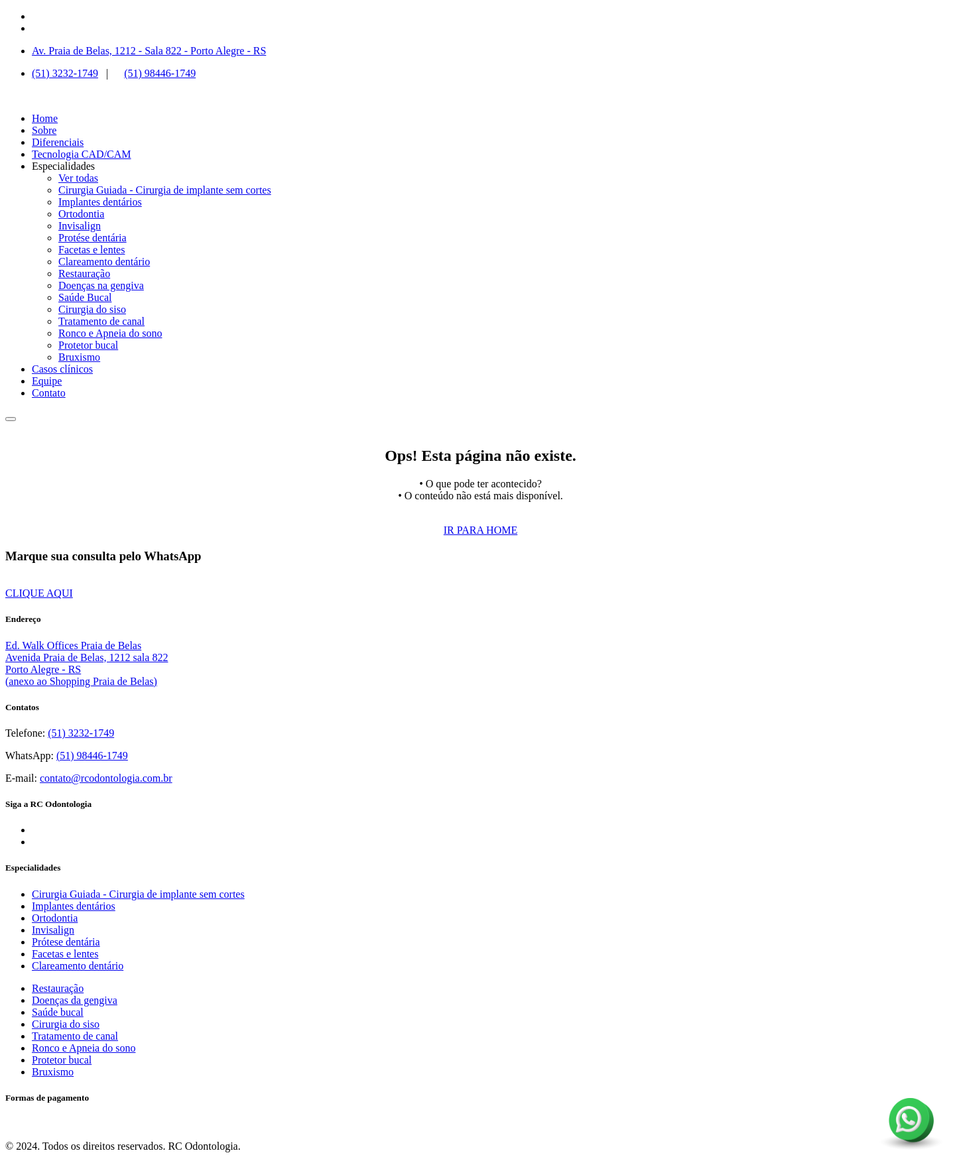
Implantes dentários (100, 202)
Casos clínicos (62, 369)
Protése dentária (92, 237)
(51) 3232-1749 (65, 73)
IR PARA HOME (480, 530)
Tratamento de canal (101, 321)
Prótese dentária (66, 942)
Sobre (44, 130)
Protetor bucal (88, 345)
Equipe (47, 381)
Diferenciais (58, 142)
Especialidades (63, 166)
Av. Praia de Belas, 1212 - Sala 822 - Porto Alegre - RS (149, 50)
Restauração (84, 273)
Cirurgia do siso (92, 309)
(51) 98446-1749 (160, 73)
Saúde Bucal (84, 297)
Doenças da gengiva (74, 1000)
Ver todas (78, 178)
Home (45, 118)
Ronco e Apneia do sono (110, 333)
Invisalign (79, 225)
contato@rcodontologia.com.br (106, 778)
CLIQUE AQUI (39, 593)
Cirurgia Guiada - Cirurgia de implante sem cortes (164, 190)
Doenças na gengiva (101, 285)
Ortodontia (81, 213)
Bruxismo (79, 357)
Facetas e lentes (91, 249)
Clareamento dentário (104, 261)
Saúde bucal (58, 1012)
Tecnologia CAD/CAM (81, 154)
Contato (49, 392)
